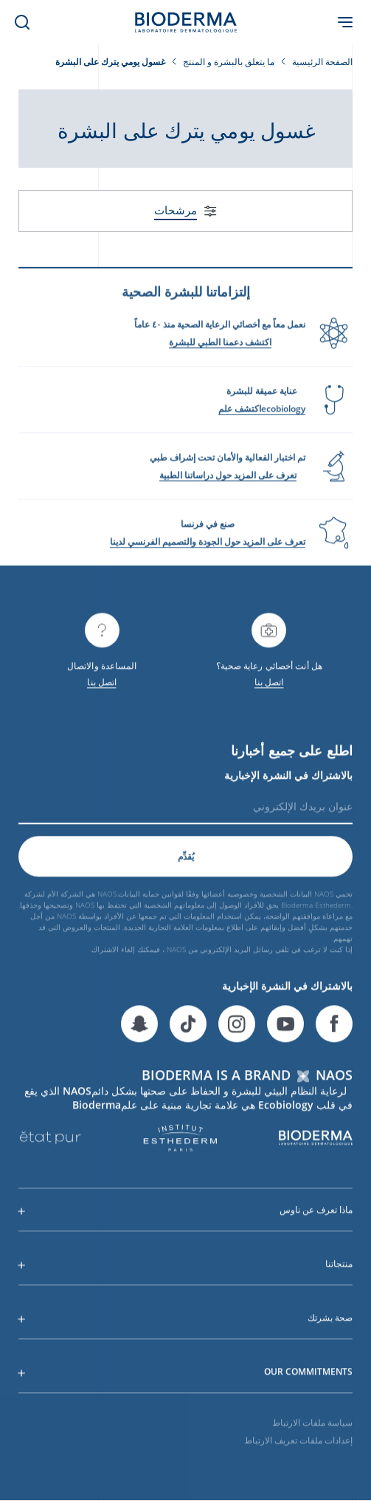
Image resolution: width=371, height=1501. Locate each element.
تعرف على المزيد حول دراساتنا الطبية (228, 480)
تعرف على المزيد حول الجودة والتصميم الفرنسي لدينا (207, 546)
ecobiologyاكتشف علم (261, 413)
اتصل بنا (269, 687)
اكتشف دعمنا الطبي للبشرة (220, 347)
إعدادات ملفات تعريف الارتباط (298, 1445)
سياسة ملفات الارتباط (312, 1427)
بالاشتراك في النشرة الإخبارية (288, 781)
